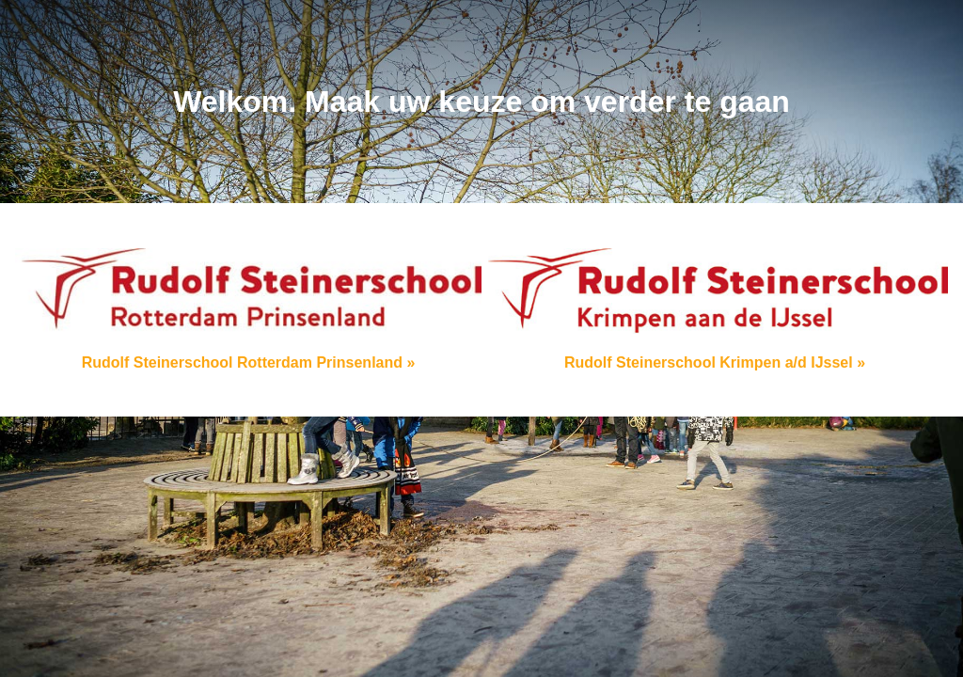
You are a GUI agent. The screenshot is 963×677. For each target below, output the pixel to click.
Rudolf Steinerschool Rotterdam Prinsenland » (248, 309)
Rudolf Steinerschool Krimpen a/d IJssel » (715, 309)
